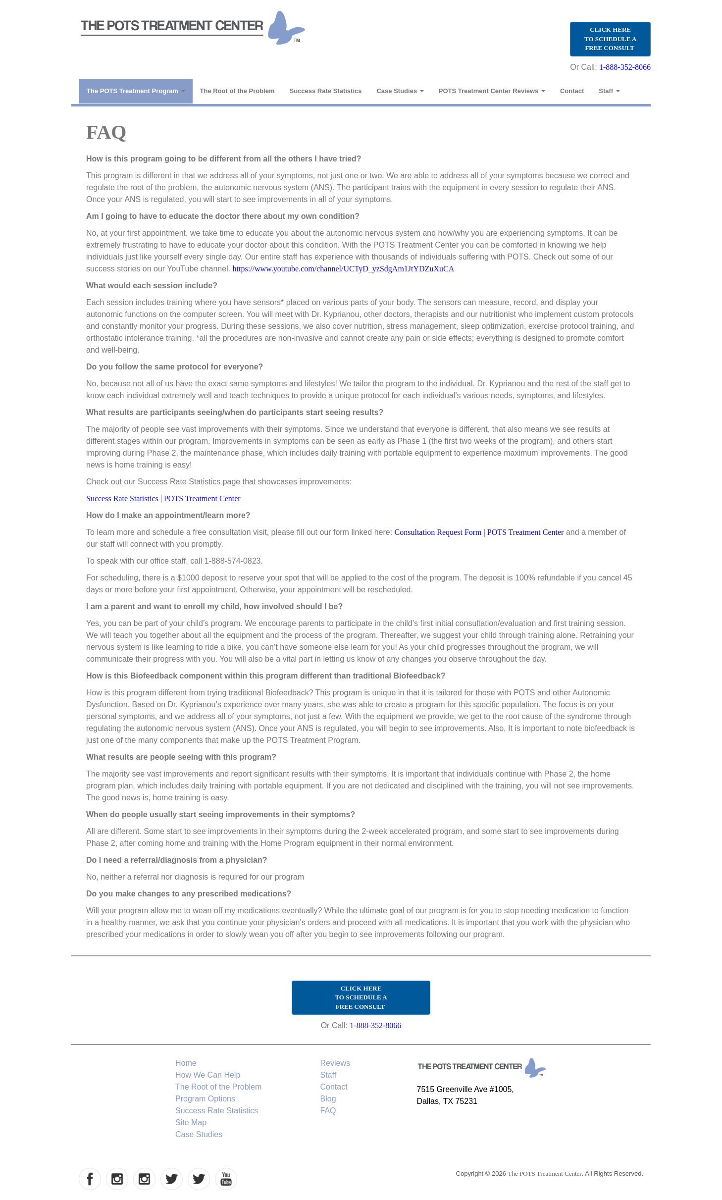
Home (186, 1063)
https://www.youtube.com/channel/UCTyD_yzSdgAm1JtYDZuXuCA (344, 268)
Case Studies (399, 91)
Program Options (205, 1099)
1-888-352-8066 (625, 67)
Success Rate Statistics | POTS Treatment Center (163, 498)
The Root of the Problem (237, 91)
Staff (609, 91)
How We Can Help (207, 1075)
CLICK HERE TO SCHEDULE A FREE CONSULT (610, 39)
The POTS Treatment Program (136, 91)
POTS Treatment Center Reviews (492, 91)
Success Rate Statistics (326, 91)
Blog (328, 1099)
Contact (572, 91)
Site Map (190, 1122)
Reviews (335, 1063)
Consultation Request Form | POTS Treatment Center (479, 532)
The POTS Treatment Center (545, 1173)
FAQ (328, 1110)
